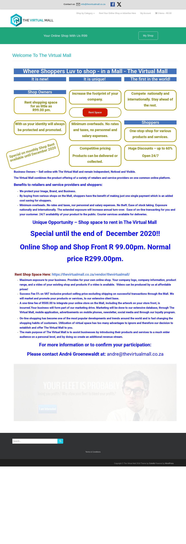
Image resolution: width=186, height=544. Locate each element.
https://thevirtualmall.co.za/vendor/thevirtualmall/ (91, 352)
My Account (145, 13)
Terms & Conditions (93, 529)
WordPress (169, 541)
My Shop (148, 113)
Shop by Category (85, 13)
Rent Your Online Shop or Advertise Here (117, 13)
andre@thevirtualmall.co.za (135, 431)
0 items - (163, 13)
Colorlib (152, 541)
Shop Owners (40, 169)
